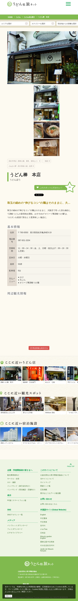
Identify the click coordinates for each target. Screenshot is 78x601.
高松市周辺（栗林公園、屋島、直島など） (24, 161)
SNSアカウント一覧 (15, 515)
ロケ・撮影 (11, 482)
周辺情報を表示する (39, 348)
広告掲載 (43, 490)
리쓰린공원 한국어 (47, 545)
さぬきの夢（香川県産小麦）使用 (20, 166)
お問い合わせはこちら (48, 504)
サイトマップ (45, 482)
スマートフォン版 (19, 500)
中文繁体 (43, 518)
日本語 (42, 533)
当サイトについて (47, 479)
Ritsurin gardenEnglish (46, 537)
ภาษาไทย (43, 529)
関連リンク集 (45, 486)
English (43, 515)
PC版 (9, 500)
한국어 (42, 526)
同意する (8, 596)
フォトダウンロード (15, 529)
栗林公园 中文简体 (47, 542)
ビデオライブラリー (15, 533)
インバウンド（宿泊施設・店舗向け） (21, 490)
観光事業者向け (13, 475)
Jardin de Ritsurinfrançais (46, 550)
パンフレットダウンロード (17, 525)
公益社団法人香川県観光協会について (54, 475)
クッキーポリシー (11, 592)
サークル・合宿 (13, 479)
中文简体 (43, 522)
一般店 (46, 161)
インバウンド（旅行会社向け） (19, 486)
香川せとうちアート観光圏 (50, 493)
